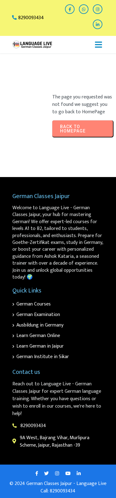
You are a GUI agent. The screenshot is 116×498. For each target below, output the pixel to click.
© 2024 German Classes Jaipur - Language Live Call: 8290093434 (58, 487)
